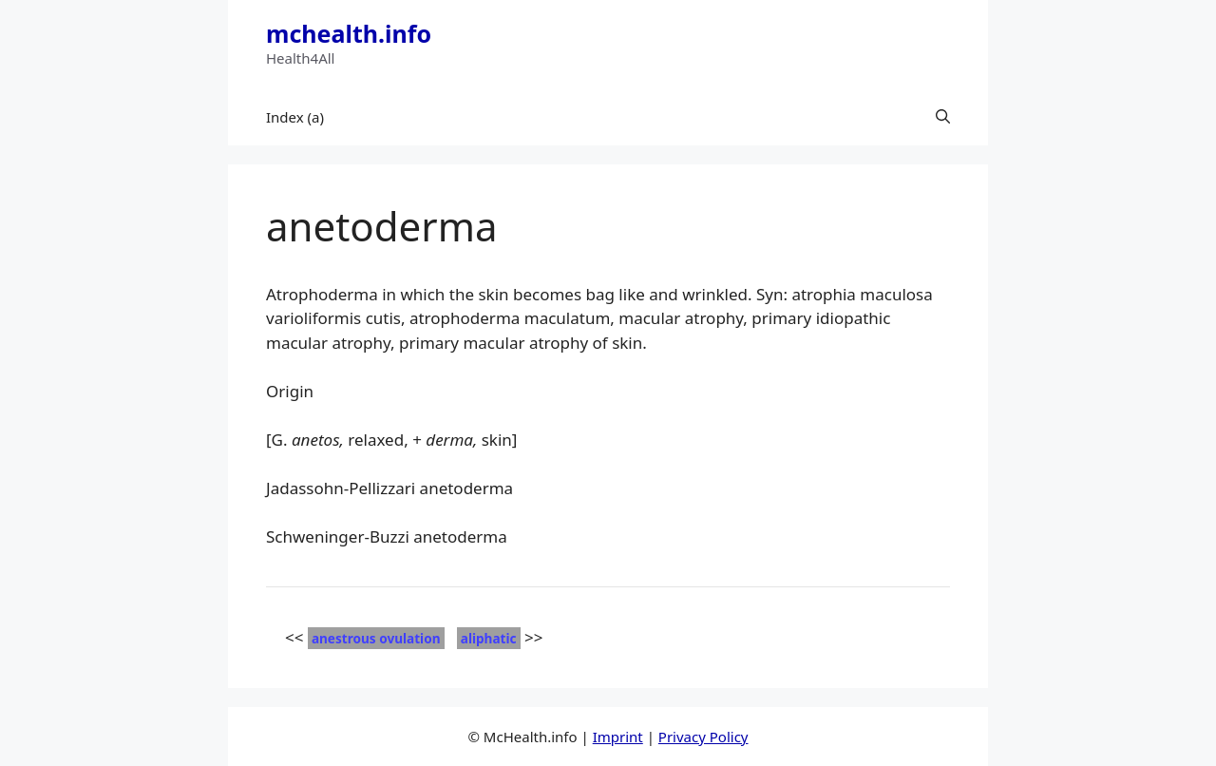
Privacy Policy (703, 736)
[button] (943, 116)
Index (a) (295, 116)
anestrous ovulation (376, 638)
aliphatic (489, 638)
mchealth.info (348, 33)
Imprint (618, 736)
